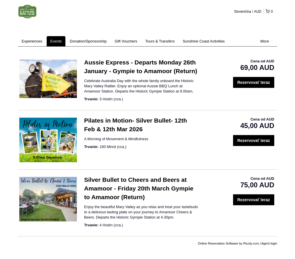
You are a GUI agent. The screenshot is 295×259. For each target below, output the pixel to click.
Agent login (269, 243)
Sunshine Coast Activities (204, 41)
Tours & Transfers (160, 41)
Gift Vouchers (126, 41)
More (266, 41)
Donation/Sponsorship (88, 41)
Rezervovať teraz (253, 82)
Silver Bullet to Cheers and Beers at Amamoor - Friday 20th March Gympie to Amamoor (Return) (138, 188)
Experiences (32, 41)
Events (56, 41)
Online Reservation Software (218, 243)
